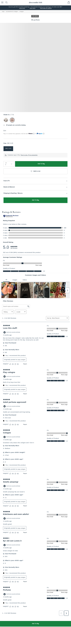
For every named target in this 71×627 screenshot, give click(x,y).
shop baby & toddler (46, 8)
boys (3, 11)
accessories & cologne (12, 11)
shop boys (32, 8)
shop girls (22, 8)
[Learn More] (33, 133)
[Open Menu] (2, 2)
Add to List (35, 171)
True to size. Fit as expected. (29, 155)
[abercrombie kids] (35, 2)
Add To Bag (41, 163)
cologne (22, 11)
